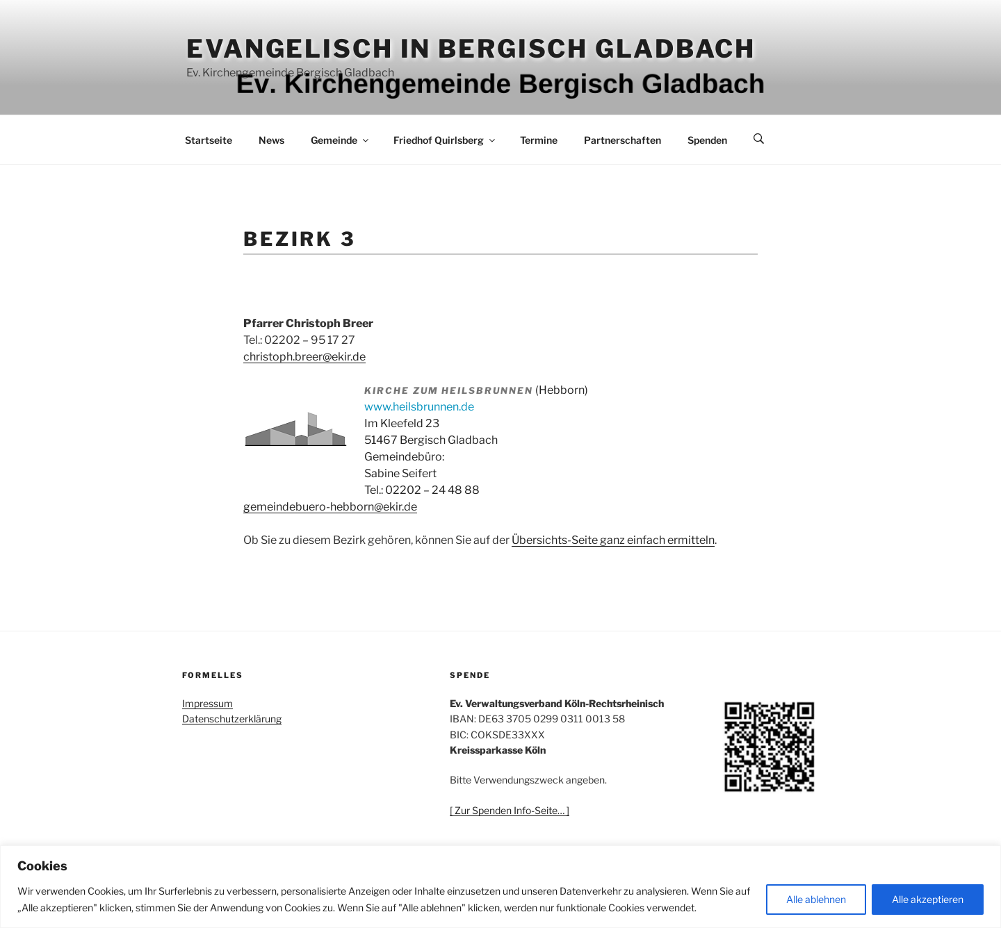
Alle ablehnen (816, 899)
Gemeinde (341, 140)
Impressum (207, 703)
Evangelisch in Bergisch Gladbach (471, 48)
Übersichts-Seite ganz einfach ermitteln (613, 540)
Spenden (707, 140)
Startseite (208, 140)
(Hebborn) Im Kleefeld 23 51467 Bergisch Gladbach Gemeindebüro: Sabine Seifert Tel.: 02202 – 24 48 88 (476, 440)
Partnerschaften (622, 140)
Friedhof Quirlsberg (445, 140)
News (271, 140)
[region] (500, 886)
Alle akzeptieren (927, 899)
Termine (539, 140)
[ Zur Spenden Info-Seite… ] (509, 810)
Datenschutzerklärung (232, 718)
